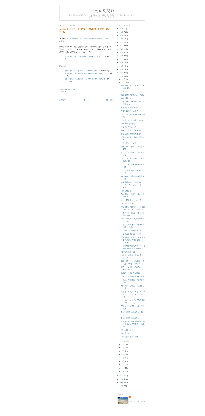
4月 (123, 361)
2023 (121, 39)
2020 (121, 49)
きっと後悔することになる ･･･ (133, 200)
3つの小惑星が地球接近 (130, 318)
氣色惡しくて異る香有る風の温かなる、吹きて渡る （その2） (133, 294)
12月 (124, 79)
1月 (123, 371)
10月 (124, 341)
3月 (123, 365)
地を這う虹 (125, 333)
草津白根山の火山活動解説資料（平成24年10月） (83, 56)
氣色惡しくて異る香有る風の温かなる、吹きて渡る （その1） (133, 324)
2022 (121, 42)
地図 (69, 49)
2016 (121, 63)
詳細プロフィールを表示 (137, 401)
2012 (121, 76)
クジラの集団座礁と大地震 (131, 234)
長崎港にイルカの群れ (129, 108)
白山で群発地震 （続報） (130, 337)
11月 (124, 83)
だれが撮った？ (127, 330)
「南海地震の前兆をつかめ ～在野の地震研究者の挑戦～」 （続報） (133, 239)
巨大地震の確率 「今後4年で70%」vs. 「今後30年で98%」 (132, 184)
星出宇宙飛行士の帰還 (129, 111)
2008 (121, 386)
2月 (123, 368)
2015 (121, 66)
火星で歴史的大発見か (129, 143)
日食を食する (126, 191)
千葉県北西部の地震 (128, 127)
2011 (121, 376)
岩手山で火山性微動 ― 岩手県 (132, 276)
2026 (121, 29)
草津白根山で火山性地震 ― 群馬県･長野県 (81, 71)
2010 (121, 379)
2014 (121, 69)
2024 (121, 35)
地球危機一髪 (126, 98)
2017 (121, 59)
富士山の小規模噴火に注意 (131, 134)
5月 (123, 358)
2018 (121, 56)
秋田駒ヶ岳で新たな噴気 (130, 273)
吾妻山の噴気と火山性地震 (131, 130)
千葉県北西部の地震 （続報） (132, 120)
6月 (123, 354)
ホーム (86, 100)
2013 (121, 73)
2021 (121, 46)
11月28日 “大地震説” (129, 124)
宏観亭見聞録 (102, 11)
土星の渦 (124, 91)
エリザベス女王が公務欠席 (131, 231)
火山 (66, 91)
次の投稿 (62, 100)
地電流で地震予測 (128, 252)
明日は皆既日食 (127, 203)
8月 (123, 348)
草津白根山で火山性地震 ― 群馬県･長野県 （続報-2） (90, 38)
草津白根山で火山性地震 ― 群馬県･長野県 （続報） (84, 73)
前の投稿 (109, 100)
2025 (121, 32)
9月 (123, 344)
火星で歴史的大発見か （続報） (133, 95)
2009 (121, 382)
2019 (121, 52)
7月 (123, 351)
